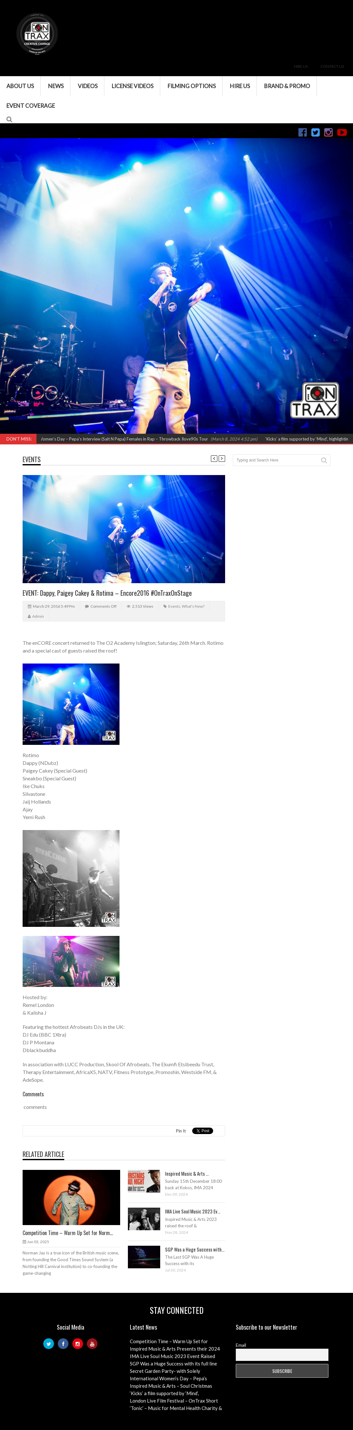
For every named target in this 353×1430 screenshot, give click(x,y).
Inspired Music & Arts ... (187, 1173)
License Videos (132, 86)
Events (32, 459)
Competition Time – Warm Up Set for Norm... (68, 1233)
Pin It (181, 1130)
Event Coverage (30, 105)
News (56, 86)
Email (241, 1345)
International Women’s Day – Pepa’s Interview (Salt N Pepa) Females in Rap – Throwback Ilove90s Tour (116, 438)
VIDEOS (88, 86)
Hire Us (301, 66)
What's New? (193, 606)
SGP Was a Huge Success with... (194, 1249)
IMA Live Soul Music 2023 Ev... (192, 1211)
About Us (20, 86)
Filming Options (192, 86)
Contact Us (332, 66)
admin (38, 616)
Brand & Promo (287, 86)
